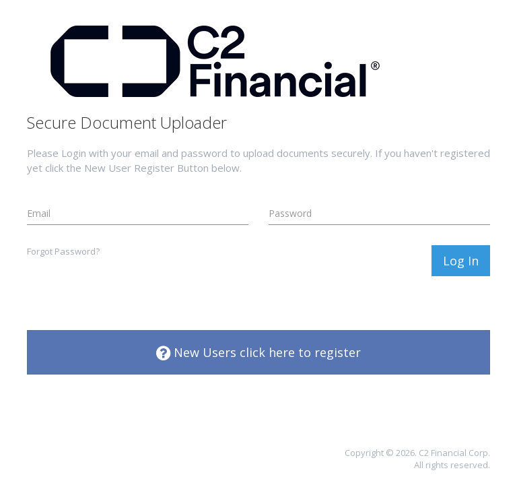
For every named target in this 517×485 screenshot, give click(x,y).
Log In (461, 261)
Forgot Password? (63, 251)
